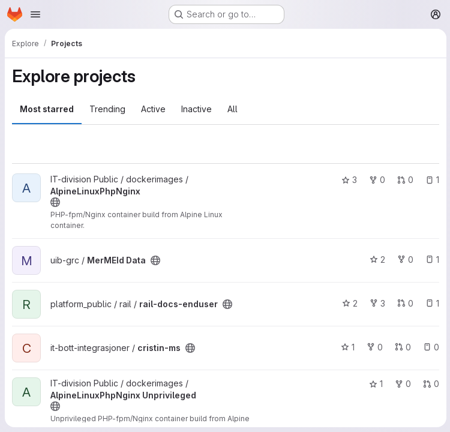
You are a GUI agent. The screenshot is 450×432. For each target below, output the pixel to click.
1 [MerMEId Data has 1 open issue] (431, 259)
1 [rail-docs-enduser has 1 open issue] (431, 303)
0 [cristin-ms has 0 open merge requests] (402, 347)
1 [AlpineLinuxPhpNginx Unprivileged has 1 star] (375, 384)
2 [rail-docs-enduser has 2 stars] (348, 303)
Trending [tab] (107, 109)
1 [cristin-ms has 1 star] (346, 347)
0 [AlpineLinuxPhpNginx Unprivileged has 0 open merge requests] (430, 384)
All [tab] (232, 109)
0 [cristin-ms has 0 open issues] (430, 347)
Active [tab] (153, 109)
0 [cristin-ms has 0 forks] (373, 347)
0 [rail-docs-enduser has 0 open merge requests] (404, 303)
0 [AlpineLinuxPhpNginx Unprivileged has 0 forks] (402, 384)
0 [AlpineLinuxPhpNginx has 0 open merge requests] (404, 180)
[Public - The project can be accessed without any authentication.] (55, 202)
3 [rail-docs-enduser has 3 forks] (376, 303)
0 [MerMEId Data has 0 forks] (404, 259)
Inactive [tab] (196, 109)
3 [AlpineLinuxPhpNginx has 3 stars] (348, 180)
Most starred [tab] (47, 109)
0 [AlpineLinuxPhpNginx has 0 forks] (376, 180)
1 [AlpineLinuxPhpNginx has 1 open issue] (431, 180)
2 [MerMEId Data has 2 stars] (376, 259)
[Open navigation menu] (35, 14)
